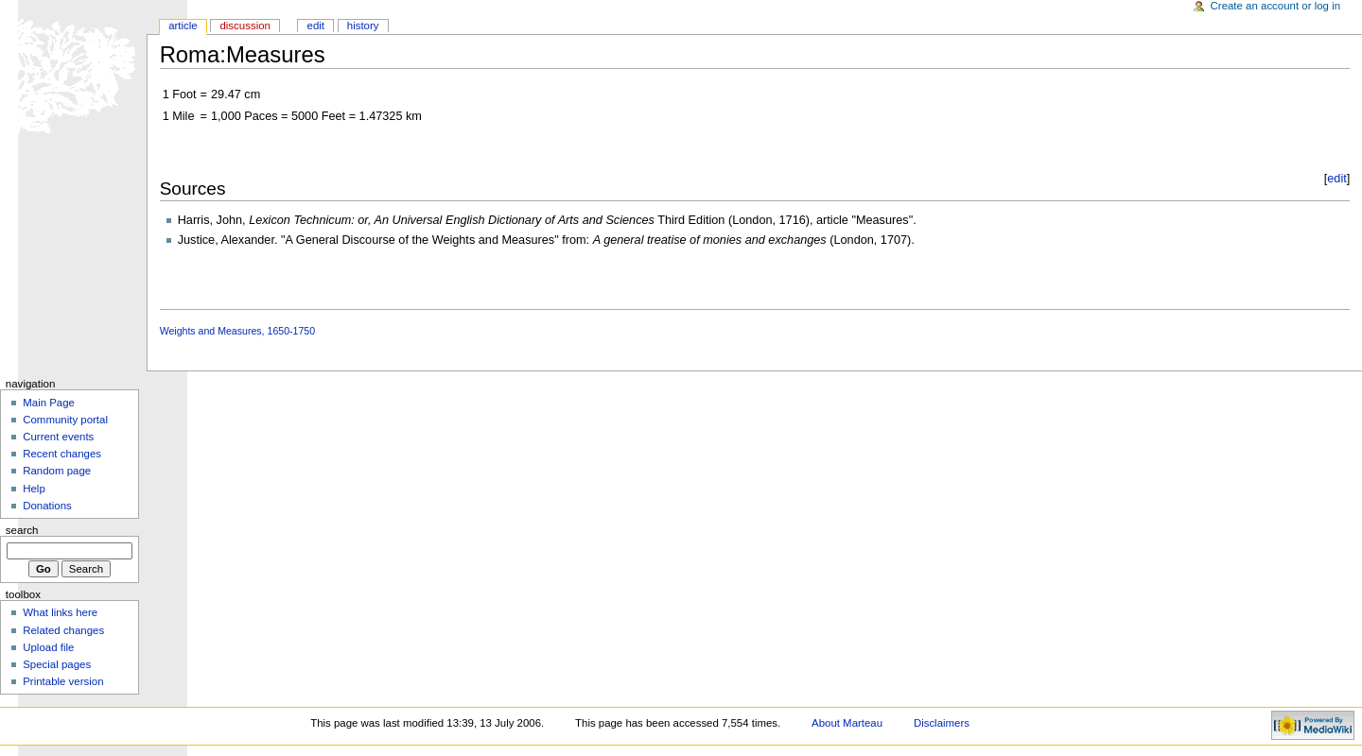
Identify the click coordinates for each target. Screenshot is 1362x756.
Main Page (49, 402)
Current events (58, 436)
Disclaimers (941, 723)
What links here (60, 612)
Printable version (63, 681)
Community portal (65, 419)
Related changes (63, 630)
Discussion (244, 25)
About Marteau (847, 723)
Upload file (48, 647)
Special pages (57, 664)
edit (1336, 178)
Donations (47, 505)
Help (34, 488)
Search (22, 530)
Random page (57, 470)
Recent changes (62, 453)
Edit (315, 25)
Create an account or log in (1276, 5)
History (363, 25)
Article (183, 25)
